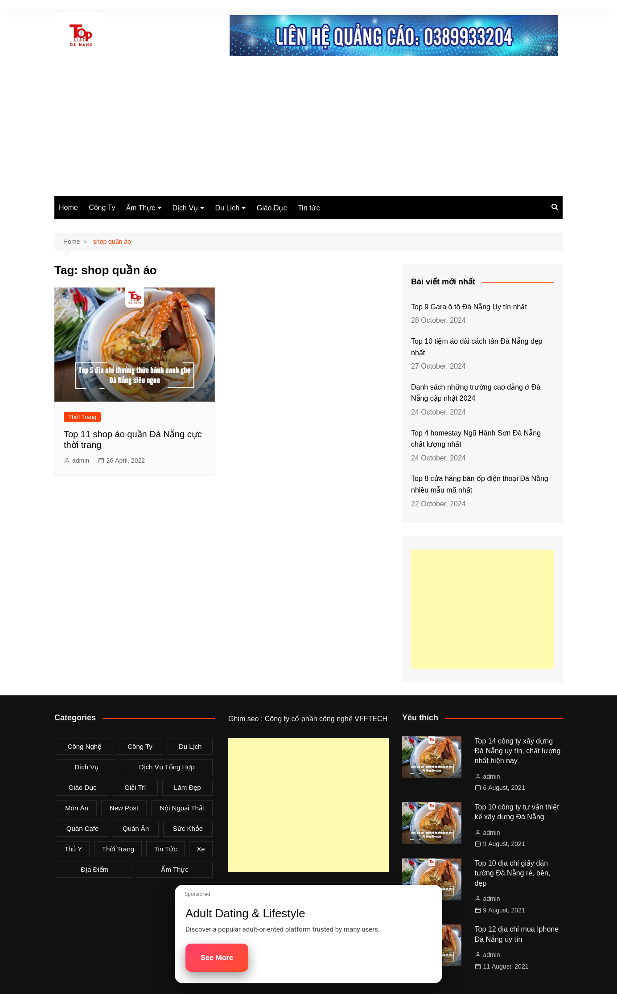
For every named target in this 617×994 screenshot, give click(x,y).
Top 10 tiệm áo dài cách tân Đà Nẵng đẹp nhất (477, 347)
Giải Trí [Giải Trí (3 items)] (135, 787)
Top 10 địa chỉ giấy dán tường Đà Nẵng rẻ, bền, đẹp (513, 873)
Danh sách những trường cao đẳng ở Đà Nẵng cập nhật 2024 (475, 393)
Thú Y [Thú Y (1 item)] (73, 849)
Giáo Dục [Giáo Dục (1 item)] (82, 787)
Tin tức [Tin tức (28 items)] (165, 849)
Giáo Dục (272, 208)
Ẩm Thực (140, 208)
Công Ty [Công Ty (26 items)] (140, 746)
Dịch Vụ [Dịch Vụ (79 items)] (86, 767)
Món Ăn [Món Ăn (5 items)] (76, 808)
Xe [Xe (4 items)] (201, 849)
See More (217, 957)
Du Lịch (227, 208)
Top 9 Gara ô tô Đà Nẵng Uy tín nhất (469, 307)
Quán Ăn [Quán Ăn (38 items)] (136, 828)
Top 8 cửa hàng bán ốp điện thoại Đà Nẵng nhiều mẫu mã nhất (479, 484)
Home (68, 207)
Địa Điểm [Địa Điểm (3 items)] (94, 869)
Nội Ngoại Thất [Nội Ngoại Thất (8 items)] (182, 808)
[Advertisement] (308, 129)
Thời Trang (82, 417)
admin (80, 460)
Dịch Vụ (185, 208)
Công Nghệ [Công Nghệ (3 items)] (85, 746)
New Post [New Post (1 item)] (124, 808)
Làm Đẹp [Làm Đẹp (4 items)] (187, 787)
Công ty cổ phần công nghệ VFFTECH (326, 719)
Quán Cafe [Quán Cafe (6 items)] (82, 828)
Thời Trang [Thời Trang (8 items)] (118, 849)
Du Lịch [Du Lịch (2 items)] (190, 746)
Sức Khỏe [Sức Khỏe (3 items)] (188, 828)
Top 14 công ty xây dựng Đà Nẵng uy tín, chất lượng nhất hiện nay (518, 751)
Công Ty (102, 207)
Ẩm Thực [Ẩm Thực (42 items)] (174, 869)
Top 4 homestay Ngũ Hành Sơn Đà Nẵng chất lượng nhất (476, 438)
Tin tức (309, 208)
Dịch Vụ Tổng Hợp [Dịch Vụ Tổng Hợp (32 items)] (167, 767)
